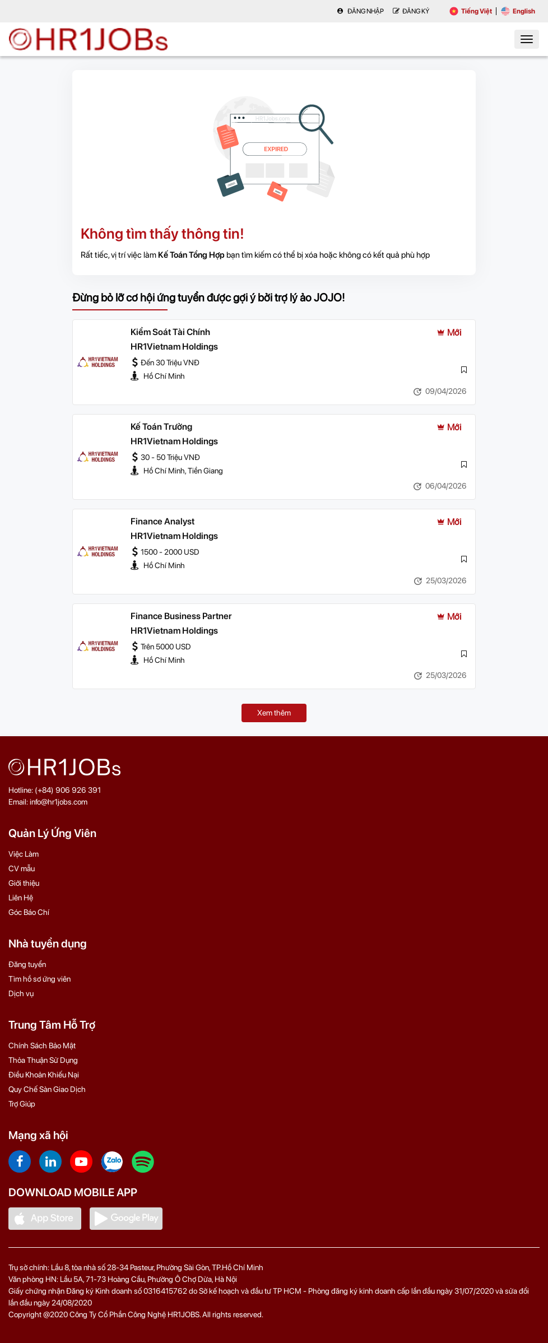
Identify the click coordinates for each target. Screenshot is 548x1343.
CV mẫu (21, 868)
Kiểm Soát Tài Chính (170, 332)
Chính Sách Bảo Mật (42, 1045)
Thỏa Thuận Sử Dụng (43, 1060)
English (518, 11)
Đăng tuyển (27, 964)
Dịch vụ (21, 993)
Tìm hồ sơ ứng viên (39, 978)
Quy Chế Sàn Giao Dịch (47, 1089)
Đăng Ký (411, 11)
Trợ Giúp (21, 1103)
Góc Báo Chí (28, 912)
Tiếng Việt (470, 11)
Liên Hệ (20, 897)
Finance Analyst (162, 521)
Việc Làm (23, 853)
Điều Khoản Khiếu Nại (43, 1074)
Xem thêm (274, 712)
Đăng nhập (360, 11)
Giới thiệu (23, 883)
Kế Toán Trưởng (161, 426)
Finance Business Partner (181, 616)
